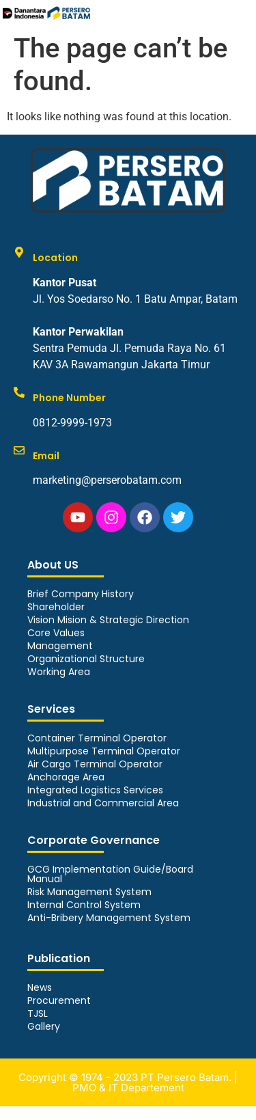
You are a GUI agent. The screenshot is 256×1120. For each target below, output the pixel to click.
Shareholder (56, 607)
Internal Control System (84, 905)
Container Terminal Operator (97, 738)
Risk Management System (89, 892)
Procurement (59, 1000)
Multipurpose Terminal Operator (103, 751)
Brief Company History (80, 594)
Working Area (58, 672)
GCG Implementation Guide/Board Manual (110, 874)
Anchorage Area (65, 777)
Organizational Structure (86, 659)
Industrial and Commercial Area (103, 803)
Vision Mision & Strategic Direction (108, 620)
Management (60, 646)
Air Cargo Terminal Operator (94, 764)
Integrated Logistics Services (95, 790)
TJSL (37, 1013)
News (39, 987)
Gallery (43, 1026)
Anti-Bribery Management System (108, 918)
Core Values (56, 633)
